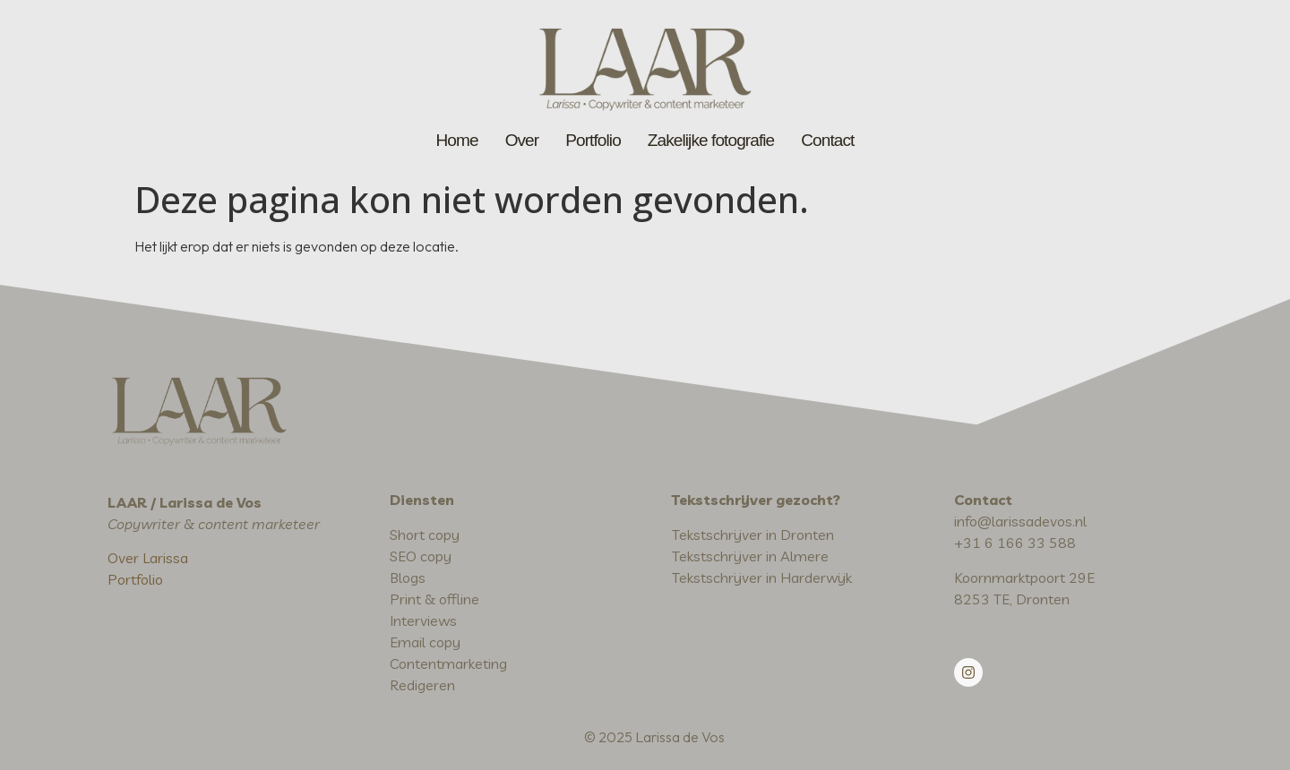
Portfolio (593, 140)
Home (457, 140)
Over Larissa (148, 558)
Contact (827, 140)
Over (522, 140)
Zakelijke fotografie (711, 140)
